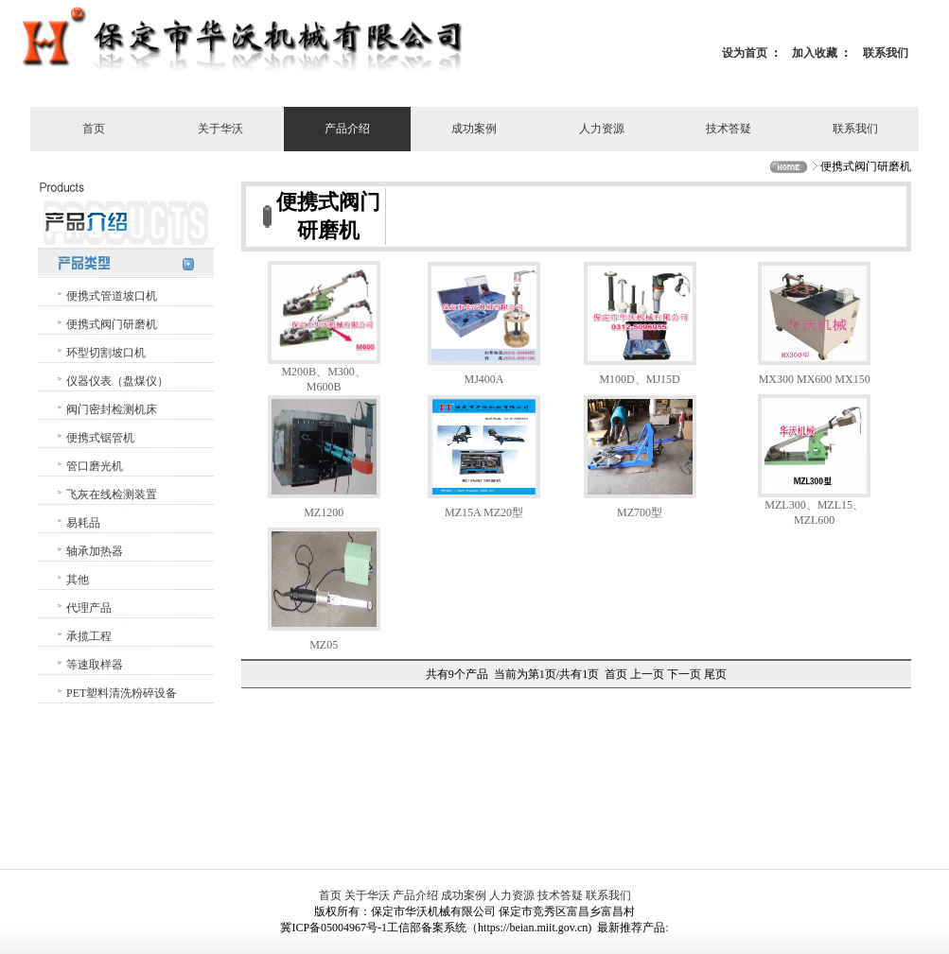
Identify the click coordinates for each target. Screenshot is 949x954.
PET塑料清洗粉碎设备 (121, 693)
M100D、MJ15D (639, 379)
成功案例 (474, 128)
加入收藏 (814, 53)
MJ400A (484, 379)
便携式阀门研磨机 (111, 324)
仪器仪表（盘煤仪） (117, 381)
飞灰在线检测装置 (111, 494)
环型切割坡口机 (106, 352)
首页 (93, 128)
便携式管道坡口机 (111, 296)
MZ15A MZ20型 (484, 512)
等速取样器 (94, 664)
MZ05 (323, 644)
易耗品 (83, 522)
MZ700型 (639, 512)
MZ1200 (323, 512)
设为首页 (744, 53)
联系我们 (885, 53)
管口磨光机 (94, 466)
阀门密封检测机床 (111, 409)
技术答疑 (728, 128)
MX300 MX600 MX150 (814, 379)
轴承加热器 (94, 551)
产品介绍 (347, 128)
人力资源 (601, 128)
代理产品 (89, 608)
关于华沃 (220, 128)
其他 (77, 579)
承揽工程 (89, 636)
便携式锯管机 (100, 437)
